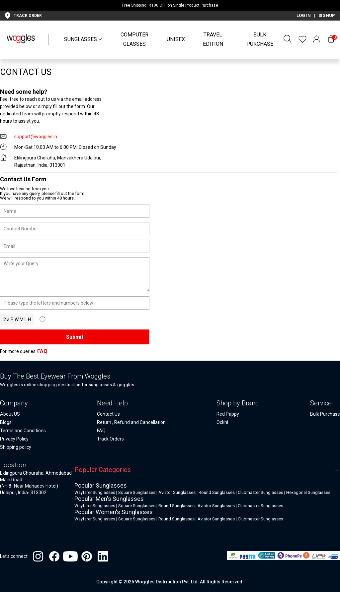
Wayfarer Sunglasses (94, 492)
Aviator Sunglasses (177, 492)
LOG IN (304, 15)
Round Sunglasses (217, 492)
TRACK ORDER (28, 15)
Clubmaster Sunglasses (260, 492)
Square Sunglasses (136, 492)
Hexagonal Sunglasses (308, 492)
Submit (74, 337)
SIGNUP (326, 15)
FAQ (42, 351)
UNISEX (176, 39)
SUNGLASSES (80, 39)
